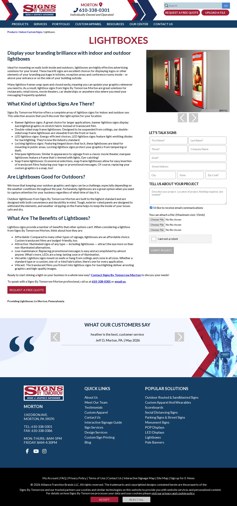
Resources (115, 24)
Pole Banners (154, 442)
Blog (87, 442)
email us (120, 281)
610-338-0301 (92, 10)
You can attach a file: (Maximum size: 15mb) (177, 214)
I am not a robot (168, 238)
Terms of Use (96, 478)
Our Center (138, 24)
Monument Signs (157, 422)
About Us (91, 397)
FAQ (63, 478)
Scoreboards (154, 407)
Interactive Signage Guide (103, 422)
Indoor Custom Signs (30, 31)
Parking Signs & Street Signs (165, 417)
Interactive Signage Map (139, 478)
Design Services (96, 432)
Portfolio (61, 24)
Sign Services (93, 427)
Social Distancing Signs (161, 412)
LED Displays (154, 432)
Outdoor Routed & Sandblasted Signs (171, 397)
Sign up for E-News (182, 478)
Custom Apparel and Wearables (168, 402)
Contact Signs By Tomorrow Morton (116, 275)
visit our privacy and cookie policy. (173, 493)
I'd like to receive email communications (178, 207)
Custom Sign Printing (99, 437)
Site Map (162, 478)
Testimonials (93, 407)
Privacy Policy (77, 478)
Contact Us (163, 24)
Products (20, 24)
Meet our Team (95, 402)
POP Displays (154, 427)
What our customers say (117, 325)
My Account (50, 478)
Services (40, 24)
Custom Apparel (88, 24)
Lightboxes (153, 437)
